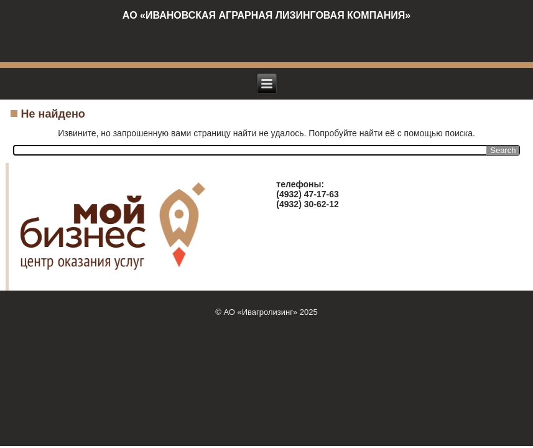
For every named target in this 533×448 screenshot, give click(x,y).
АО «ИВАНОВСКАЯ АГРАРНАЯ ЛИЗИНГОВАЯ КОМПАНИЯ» (266, 15)
